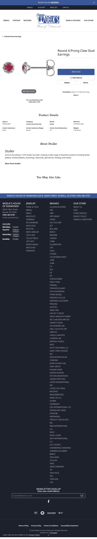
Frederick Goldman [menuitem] (59, 301)
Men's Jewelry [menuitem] (32, 232)
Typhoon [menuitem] (54, 479)
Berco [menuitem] (52, 232)
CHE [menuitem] (51, 247)
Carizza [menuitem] (53, 238)
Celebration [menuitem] (55, 244)
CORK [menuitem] (52, 263)
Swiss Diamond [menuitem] (57, 466)
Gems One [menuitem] (54, 310)
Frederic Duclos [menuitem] (57, 297)
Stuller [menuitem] (53, 460)
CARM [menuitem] (52, 241)
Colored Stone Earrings (12, 36)
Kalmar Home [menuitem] (56, 369)
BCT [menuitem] (51, 226)
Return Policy (24, 526)
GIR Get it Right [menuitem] (57, 313)
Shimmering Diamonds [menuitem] (60, 448)
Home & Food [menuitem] (32, 207)
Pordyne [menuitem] (54, 413)
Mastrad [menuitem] (54, 391)
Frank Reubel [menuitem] (56, 294)
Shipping (67, 83)
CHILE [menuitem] (52, 251)
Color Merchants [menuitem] (58, 257)
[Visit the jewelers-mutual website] (51, 513)
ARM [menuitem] (51, 213)
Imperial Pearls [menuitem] (57, 341)
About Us (77, 207)
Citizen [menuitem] (53, 254)
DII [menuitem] (51, 276)
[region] (28, 67)
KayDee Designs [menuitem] (57, 373)
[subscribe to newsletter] (82, 495)
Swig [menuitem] (52, 463)
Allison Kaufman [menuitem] (58, 207)
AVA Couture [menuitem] (55, 222)
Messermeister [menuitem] (56, 394)
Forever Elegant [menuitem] (57, 288)
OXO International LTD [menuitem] (60, 407)
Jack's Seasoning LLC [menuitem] (59, 348)
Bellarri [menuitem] (53, 229)
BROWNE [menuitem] (53, 235)
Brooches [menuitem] (31, 247)
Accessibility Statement (69, 526)
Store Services (80, 213)
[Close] (94, 2)
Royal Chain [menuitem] (55, 435)
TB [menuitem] (51, 470)
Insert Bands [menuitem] (32, 244)
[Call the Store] (8, 215)
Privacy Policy (80, 216)
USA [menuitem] (51, 482)
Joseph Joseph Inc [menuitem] (58, 363)
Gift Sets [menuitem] (30, 241)
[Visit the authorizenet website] (42, 513)
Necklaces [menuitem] (31, 226)
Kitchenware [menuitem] (32, 222)
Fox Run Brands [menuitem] (57, 291)
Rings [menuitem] (28, 213)
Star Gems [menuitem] (54, 457)
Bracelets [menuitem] (30, 216)
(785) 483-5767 (34, 102)
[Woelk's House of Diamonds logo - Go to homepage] (48, 20)
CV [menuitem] (51, 266)
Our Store (88, 21)
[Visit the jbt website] (60, 513)
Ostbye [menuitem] (53, 401)
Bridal (6, 21)
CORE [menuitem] (52, 260)
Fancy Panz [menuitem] (55, 282)
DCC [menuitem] (51, 269)
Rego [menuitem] (52, 432)
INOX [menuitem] (52, 344)
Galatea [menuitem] (53, 307)
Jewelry (16, 21)
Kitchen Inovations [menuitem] (59, 376)
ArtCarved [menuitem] (54, 216)
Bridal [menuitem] (29, 210)
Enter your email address (48, 491)
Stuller (52, 124)
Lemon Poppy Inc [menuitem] (57, 379)
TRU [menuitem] (51, 476)
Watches (27, 21)
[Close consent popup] (48, 535)
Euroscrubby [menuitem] (56, 279)
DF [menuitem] (51, 272)
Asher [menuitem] (52, 219)
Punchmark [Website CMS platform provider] (53, 533)
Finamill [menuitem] (54, 285)
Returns (85, 83)
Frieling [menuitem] (53, 304)
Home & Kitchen (73, 21)
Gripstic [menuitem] (53, 332)
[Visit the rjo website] (36, 513)
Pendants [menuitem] (30, 251)
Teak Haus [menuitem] (54, 473)
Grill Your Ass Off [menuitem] (58, 329)
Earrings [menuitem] (30, 219)
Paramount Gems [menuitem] (58, 410)
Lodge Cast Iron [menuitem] (57, 388)
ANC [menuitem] (51, 210)
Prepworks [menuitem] (55, 416)
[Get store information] (10, 218)
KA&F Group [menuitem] (55, 366)
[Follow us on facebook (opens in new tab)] (48, 501)
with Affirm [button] (55, 3)
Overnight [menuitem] (55, 404)
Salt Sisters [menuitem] (55, 445)
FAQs (75, 210)
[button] (31, 7)
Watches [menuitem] (30, 229)
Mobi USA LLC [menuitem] (56, 398)
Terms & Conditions (82, 219)
